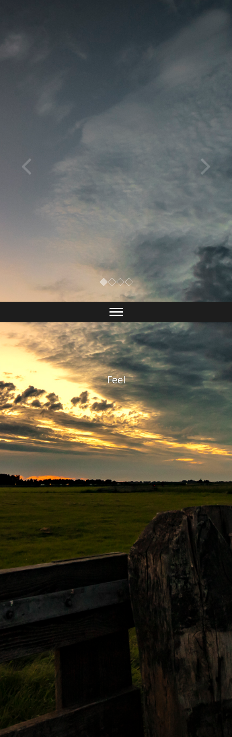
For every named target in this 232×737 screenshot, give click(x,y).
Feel (116, 379)
